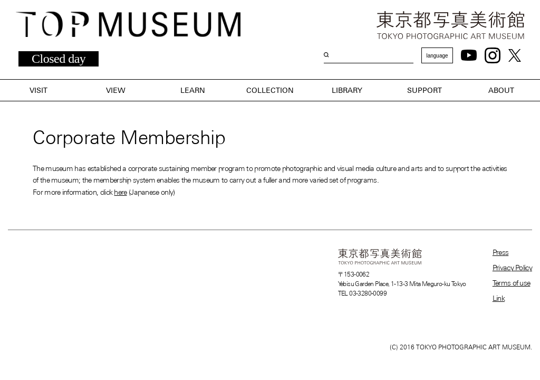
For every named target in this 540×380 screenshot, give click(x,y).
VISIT (38, 90)
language (437, 56)
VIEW (116, 90)
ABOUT (501, 90)
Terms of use (512, 283)
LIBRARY (347, 90)
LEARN (192, 90)
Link (499, 298)
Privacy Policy (512, 267)
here (120, 192)
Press (501, 252)
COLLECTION (270, 90)
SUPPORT (424, 90)
